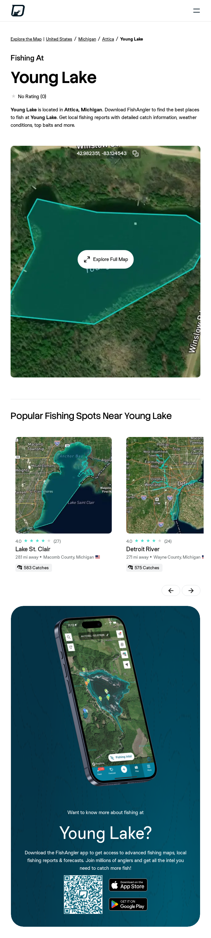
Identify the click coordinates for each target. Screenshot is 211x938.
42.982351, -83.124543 (108, 153)
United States (59, 39)
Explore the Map (26, 39)
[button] (105, 259)
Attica (108, 39)
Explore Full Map (110, 259)
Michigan (87, 39)
